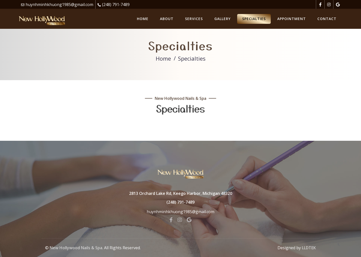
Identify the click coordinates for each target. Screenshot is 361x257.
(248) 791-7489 (116, 4)
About (166, 18)
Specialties (254, 18)
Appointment (291, 18)
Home (142, 18)
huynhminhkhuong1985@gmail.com (59, 4)
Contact (326, 18)
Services (194, 18)
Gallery (222, 18)
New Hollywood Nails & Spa (76, 247)
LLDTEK (309, 247)
